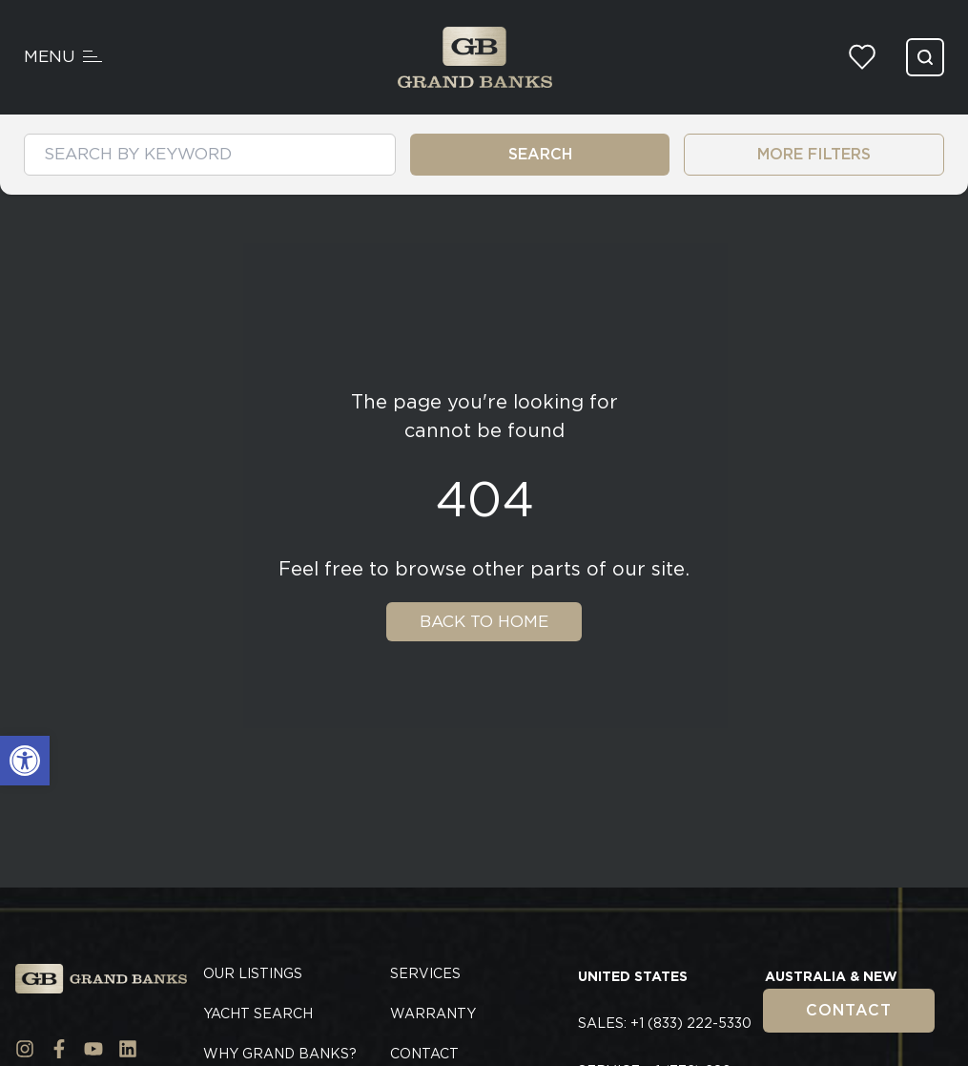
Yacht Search (258, 1013)
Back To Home (484, 621)
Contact (849, 1010)
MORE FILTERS (814, 154)
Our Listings (252, 973)
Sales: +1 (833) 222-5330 (665, 1023)
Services (425, 973)
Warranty (433, 1013)
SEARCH (540, 154)
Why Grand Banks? (280, 1053)
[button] (25, 760)
